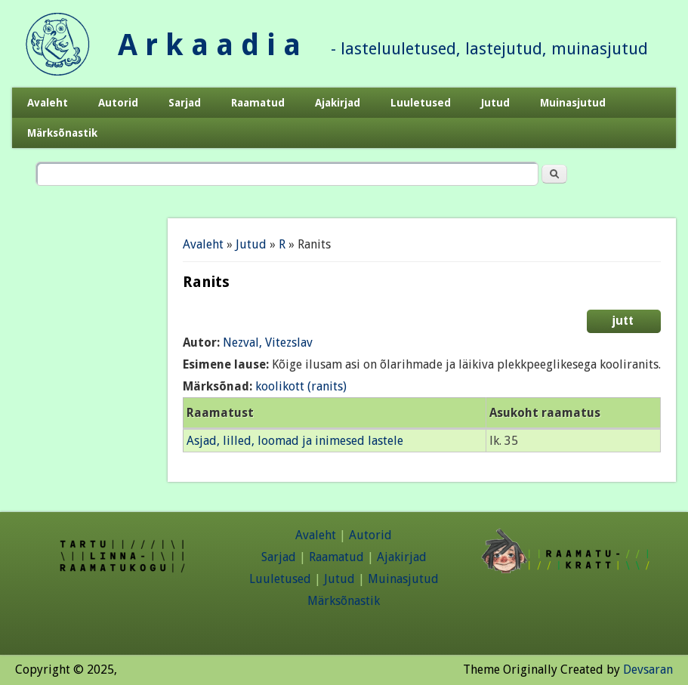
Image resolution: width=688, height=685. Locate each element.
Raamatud (258, 103)
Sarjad (184, 103)
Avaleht (47, 103)
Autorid (118, 103)
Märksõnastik (62, 133)
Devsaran (648, 669)
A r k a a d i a (209, 45)
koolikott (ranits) (301, 386)
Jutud (495, 103)
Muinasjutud (573, 103)
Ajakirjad (337, 103)
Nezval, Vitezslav (268, 342)
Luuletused (420, 103)
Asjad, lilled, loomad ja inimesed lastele (295, 441)
